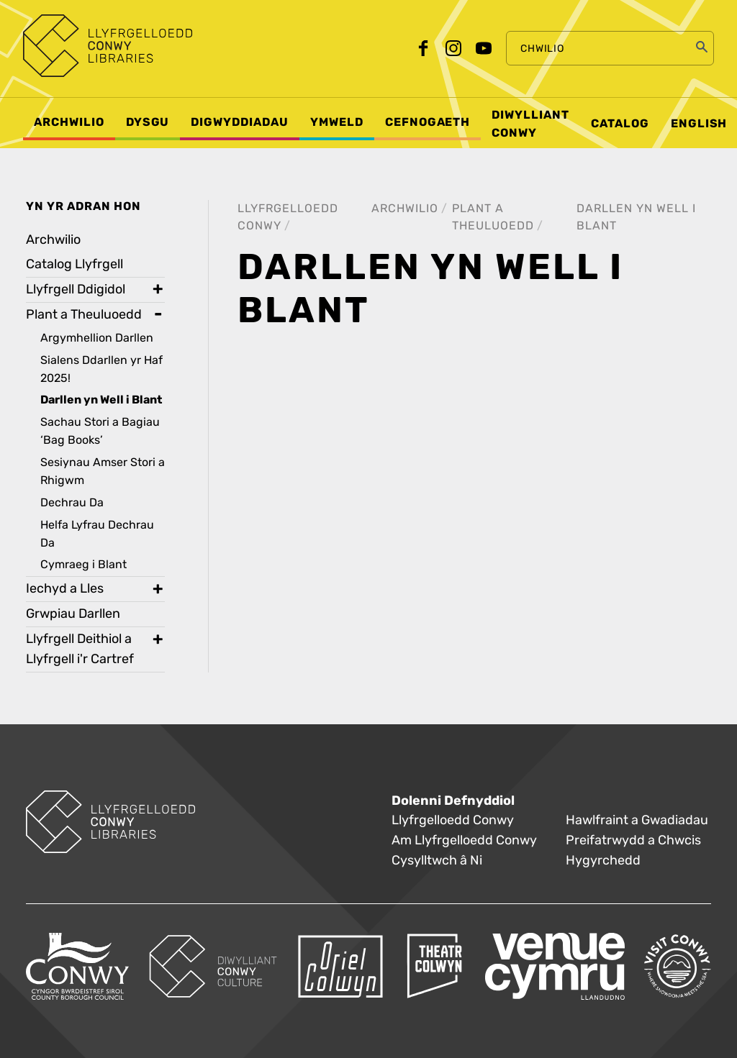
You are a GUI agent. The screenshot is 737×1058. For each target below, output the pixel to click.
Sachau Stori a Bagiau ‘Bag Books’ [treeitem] (100, 431)
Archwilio (404, 208)
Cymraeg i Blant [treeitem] (83, 564)
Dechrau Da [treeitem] (72, 502)
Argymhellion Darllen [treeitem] (96, 338)
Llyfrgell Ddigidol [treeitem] (75, 289)
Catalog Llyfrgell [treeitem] (74, 264)
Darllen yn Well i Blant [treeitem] (101, 400)
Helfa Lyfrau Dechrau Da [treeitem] (97, 533)
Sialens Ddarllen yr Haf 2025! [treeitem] (101, 369)
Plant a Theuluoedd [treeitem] (84, 314)
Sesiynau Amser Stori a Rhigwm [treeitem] (102, 471)
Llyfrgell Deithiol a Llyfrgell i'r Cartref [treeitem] (80, 649)
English (699, 124)
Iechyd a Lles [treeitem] (65, 588)
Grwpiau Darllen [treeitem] (73, 613)
